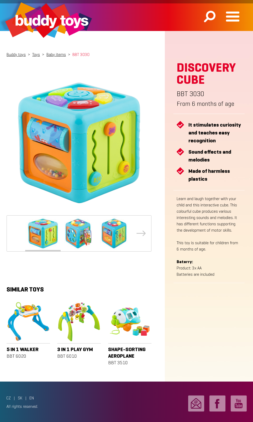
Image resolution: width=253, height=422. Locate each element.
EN (31, 397)
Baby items (56, 54)
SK (20, 397)
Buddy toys (16, 54)
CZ (8, 397)
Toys (36, 54)
